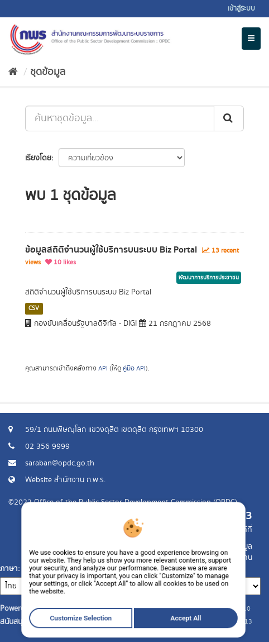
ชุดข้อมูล (47, 72)
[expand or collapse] (251, 38)
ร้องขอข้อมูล (232, 546)
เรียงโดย (38, 158)
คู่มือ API (134, 368)
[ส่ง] (229, 118)
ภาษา (9, 568)
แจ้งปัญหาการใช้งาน (220, 557)
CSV (33, 308)
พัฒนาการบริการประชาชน (209, 278)
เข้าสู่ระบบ (241, 8)
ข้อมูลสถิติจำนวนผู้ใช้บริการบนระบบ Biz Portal (111, 249)
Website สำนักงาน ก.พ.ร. (65, 480)
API (103, 368)
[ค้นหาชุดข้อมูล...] (119, 118)
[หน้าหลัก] (13, 72)
